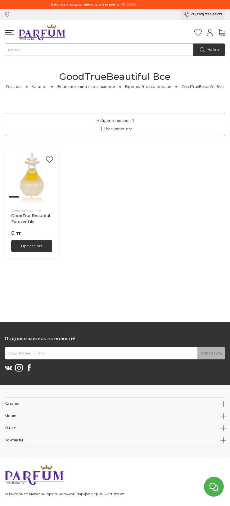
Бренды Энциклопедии (148, 86)
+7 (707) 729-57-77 (206, 14)
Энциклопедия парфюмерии (86, 86)
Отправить (211, 353)
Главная (14, 86)
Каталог (39, 86)
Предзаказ (31, 246)
